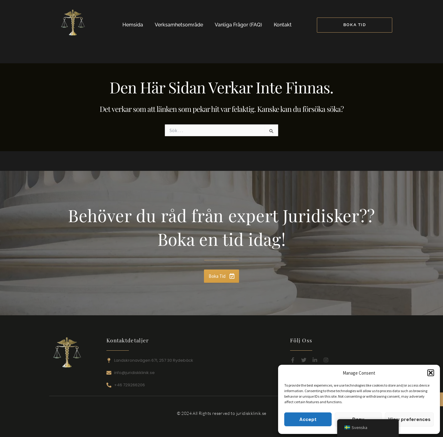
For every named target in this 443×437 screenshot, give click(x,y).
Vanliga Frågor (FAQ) (238, 25)
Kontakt (283, 25)
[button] (431, 373)
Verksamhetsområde (179, 25)
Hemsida (132, 25)
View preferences (409, 419)
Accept (308, 419)
